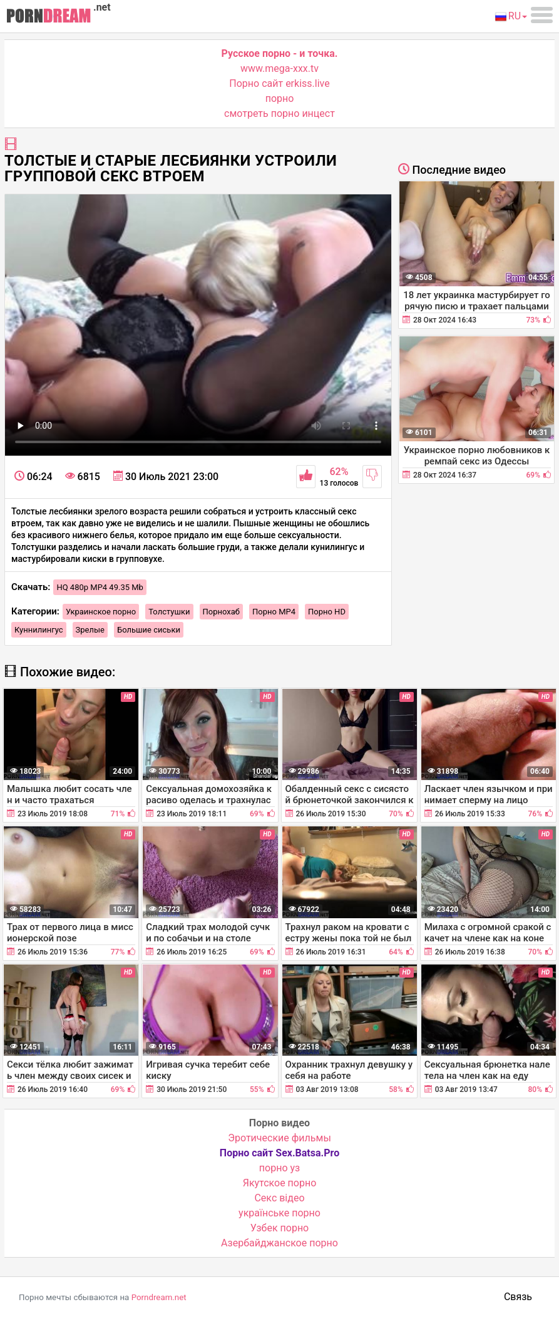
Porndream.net (159, 1297)
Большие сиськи (148, 629)
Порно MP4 (273, 611)
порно (279, 98)
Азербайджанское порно (279, 1243)
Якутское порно (280, 1183)
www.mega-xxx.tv (279, 68)
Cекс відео (279, 1198)
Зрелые (90, 629)
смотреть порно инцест (279, 113)
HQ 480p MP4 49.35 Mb (99, 587)
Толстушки (169, 611)
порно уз (279, 1168)
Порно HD (327, 611)
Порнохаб (221, 611)
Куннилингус (38, 629)
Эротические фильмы (279, 1138)
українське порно (279, 1213)
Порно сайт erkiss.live (279, 83)
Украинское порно (101, 611)
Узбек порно (279, 1228)
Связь (518, 1297)
